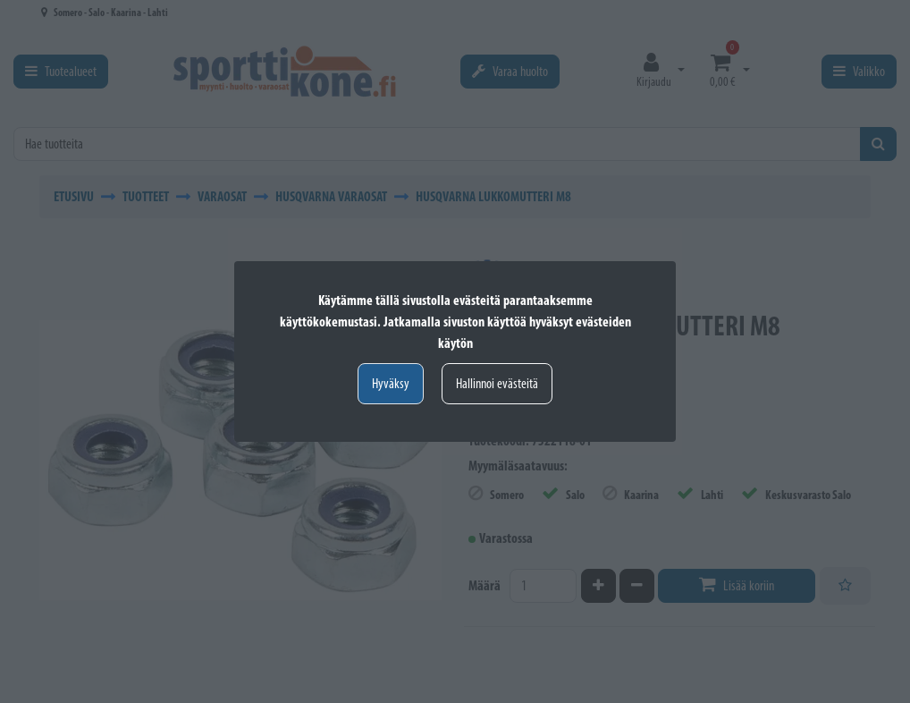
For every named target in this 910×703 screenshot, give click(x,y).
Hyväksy (390, 383)
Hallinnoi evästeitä (497, 383)
